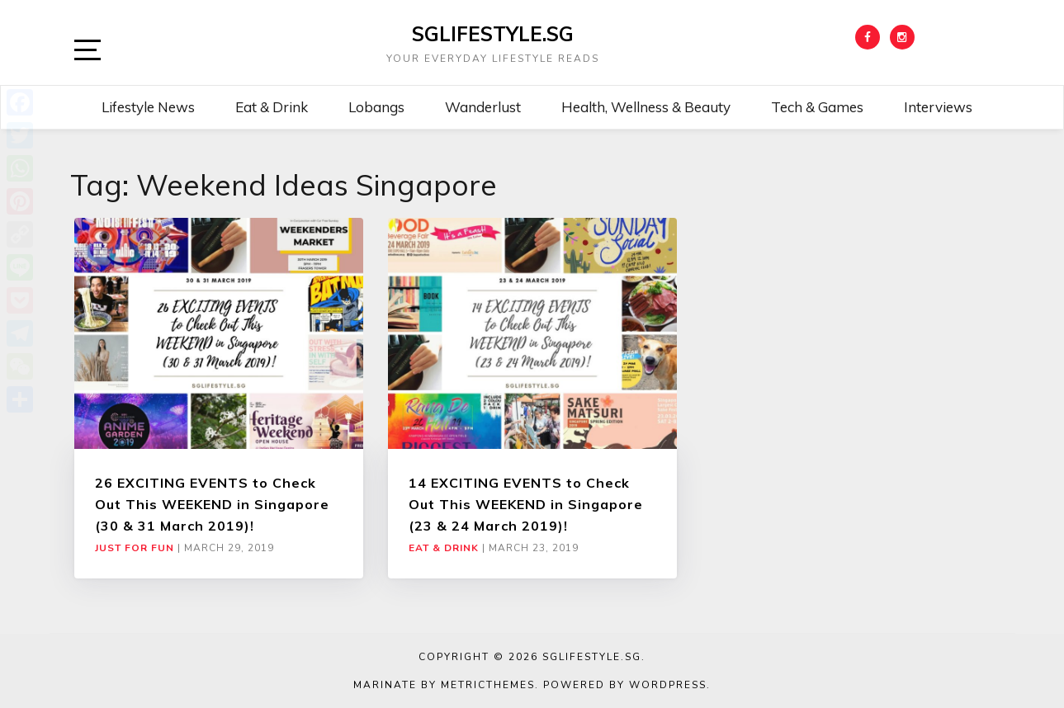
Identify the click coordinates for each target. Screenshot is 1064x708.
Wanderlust (483, 107)
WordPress (668, 684)
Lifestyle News (148, 107)
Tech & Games (817, 107)
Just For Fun (134, 548)
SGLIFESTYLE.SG (493, 33)
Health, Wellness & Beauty (646, 107)
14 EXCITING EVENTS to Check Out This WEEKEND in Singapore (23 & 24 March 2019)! (526, 504)
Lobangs (376, 107)
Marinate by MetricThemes (444, 684)
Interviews (938, 107)
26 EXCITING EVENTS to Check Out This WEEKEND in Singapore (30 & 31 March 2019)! (212, 504)
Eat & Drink (271, 107)
